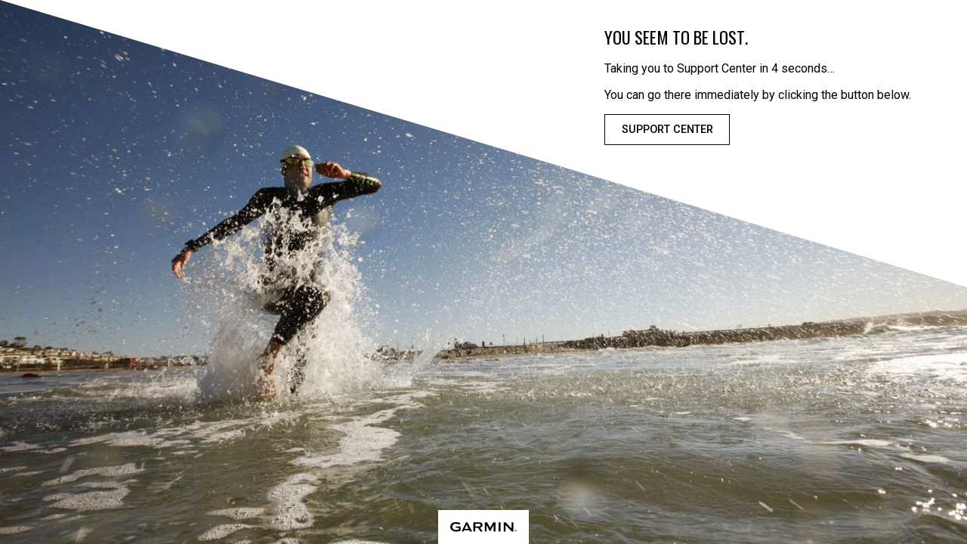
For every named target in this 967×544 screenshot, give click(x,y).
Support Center (667, 129)
